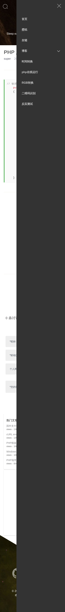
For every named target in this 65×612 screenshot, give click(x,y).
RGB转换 (27, 82)
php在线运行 (30, 72)
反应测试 (27, 103)
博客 (24, 50)
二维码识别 (29, 93)
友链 (24, 40)
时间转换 (27, 61)
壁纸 (24, 29)
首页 (24, 19)
